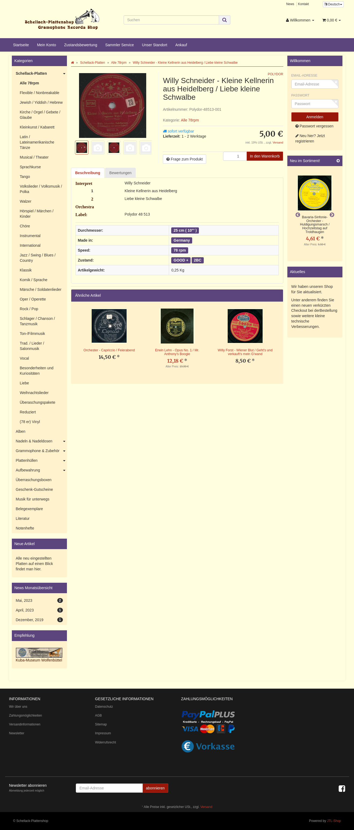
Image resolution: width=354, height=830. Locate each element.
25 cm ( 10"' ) (185, 230)
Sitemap (101, 724)
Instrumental (30, 236)
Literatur (23, 518)
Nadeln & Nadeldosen (41, 441)
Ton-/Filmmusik (32, 333)
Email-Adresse (304, 75)
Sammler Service (119, 45)
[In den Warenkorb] (264, 156)
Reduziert (28, 412)
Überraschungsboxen (34, 480)
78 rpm (180, 250)
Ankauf (181, 45)
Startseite (21, 45)
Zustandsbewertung (80, 45)
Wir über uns (18, 707)
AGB (98, 715)
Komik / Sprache (34, 280)
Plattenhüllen (41, 461)
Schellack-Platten (41, 73)
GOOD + (181, 260)
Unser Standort (154, 45)
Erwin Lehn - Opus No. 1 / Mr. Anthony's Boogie (177, 352)
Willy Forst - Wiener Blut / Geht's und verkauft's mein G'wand (245, 352)
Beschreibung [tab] (87, 173)
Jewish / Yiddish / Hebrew (41, 102)
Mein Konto (46, 45)
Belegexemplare (29, 509)
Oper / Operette (33, 299)
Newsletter (16, 733)
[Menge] (235, 156)
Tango (25, 176)
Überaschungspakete (37, 402)
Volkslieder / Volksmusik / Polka (41, 189)
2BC (197, 260)
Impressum (103, 733)
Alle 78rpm (190, 120)
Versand (278, 142)
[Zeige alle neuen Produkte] (338, 161)
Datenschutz (104, 707)
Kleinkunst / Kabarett (37, 127)
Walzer (25, 201)
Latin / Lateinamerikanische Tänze (37, 142)
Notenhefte (25, 528)
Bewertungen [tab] (120, 173)
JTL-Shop (334, 821)
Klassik (26, 270)
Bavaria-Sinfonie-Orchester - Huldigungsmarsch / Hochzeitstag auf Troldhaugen (315, 224)
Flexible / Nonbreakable (39, 93)
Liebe (24, 383)
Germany (182, 240)
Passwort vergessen (314, 126)
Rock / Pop (29, 309)
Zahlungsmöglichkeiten (25, 715)
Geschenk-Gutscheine (34, 489)
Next (332, 215)
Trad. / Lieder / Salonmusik (32, 346)
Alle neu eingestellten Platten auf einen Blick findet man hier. (34, 563)
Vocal (24, 358)
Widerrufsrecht (105, 742)
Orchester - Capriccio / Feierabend (109, 350)
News (290, 4)
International (30, 245)
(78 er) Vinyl (30, 422)
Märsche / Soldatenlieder (41, 289)
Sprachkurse (30, 167)
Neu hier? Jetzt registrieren (310, 138)
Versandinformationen (25, 724)
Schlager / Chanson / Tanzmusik (37, 321)
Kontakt (303, 4)
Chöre (25, 226)
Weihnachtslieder (34, 393)
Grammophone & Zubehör (41, 451)
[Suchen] (171, 19)
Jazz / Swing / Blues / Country (38, 258)
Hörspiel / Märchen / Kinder (36, 214)
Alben (21, 431)
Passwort (300, 95)
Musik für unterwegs (32, 499)
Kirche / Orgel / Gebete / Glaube (40, 115)
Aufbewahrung (41, 470)
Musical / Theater (34, 157)
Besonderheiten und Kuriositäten (36, 370)
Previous (297, 215)
